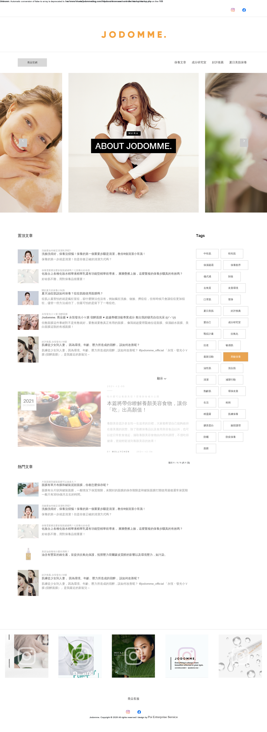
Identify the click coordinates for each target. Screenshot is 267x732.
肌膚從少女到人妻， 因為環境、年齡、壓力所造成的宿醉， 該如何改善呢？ (91, 345)
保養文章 (180, 62)
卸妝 (230, 276)
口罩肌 (207, 299)
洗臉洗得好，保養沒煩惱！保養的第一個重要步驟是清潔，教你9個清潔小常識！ (94, 254)
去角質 (207, 288)
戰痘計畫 (209, 334)
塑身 (230, 299)
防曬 (206, 437)
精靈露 (207, 414)
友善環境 (233, 288)
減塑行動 (231, 379)
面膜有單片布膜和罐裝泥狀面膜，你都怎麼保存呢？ (75, 485)
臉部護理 (236, 425)
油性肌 (207, 368)
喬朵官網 (32, 62)
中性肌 (207, 253)
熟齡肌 (207, 391)
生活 (206, 402)
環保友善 (233, 391)
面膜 (206, 448)
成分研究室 (199, 62)
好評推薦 (218, 62)
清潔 (206, 379)
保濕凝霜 (209, 265)
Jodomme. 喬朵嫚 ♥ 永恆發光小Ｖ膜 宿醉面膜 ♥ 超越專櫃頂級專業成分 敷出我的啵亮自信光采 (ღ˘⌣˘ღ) (109, 317)
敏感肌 (229, 345)
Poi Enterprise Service (163, 717)
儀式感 (207, 276)
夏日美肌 (209, 311)
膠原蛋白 (209, 425)
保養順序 (236, 265)
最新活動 (209, 356)
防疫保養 (231, 437)
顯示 (160, 378)
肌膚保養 (233, 414)
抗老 (206, 345)
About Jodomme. (133, 146)
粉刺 (228, 402)
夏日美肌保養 (238, 62)
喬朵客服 (133, 698)
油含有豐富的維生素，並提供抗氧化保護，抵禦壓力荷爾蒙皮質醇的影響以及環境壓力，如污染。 (104, 554)
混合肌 (232, 368)
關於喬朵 (133, 133)
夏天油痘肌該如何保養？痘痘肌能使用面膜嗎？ (72, 293)
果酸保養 (236, 356)
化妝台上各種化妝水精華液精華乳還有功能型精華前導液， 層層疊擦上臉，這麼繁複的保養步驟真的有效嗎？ (112, 273)
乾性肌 (232, 253)
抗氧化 (234, 334)
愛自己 (207, 322)
